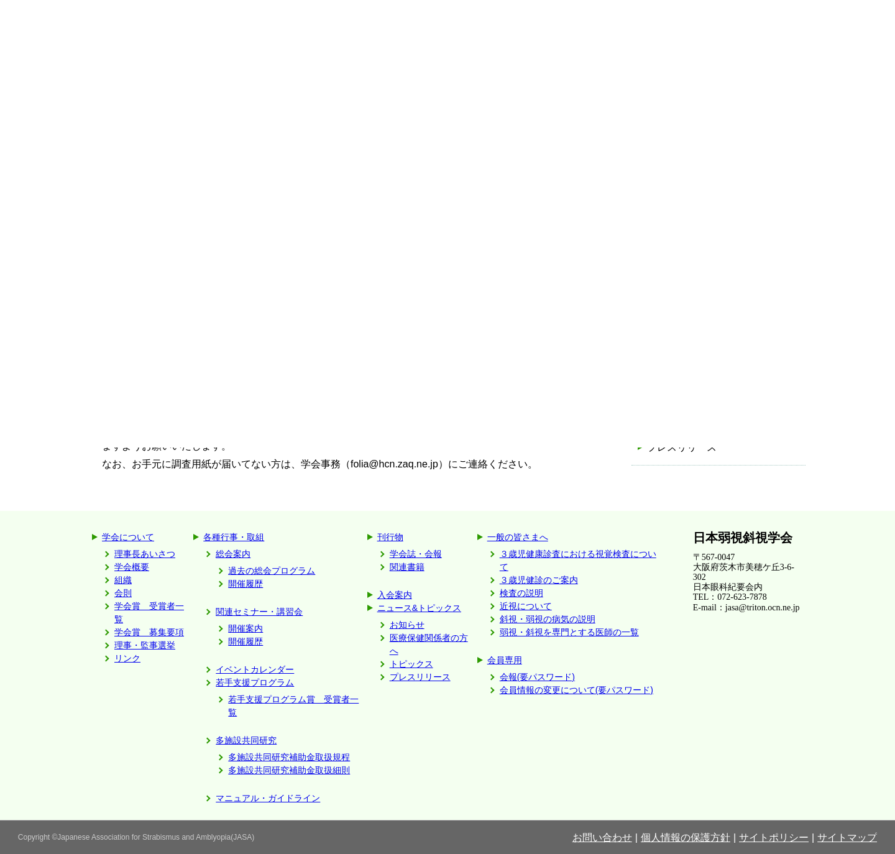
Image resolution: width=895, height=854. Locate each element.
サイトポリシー (774, 837)
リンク (127, 658)
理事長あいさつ (144, 554)
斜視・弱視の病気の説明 (547, 619)
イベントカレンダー (255, 669)
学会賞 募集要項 (149, 632)
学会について (128, 537)
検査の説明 (521, 593)
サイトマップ (847, 837)
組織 (123, 580)
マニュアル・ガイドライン (268, 798)
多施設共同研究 (246, 740)
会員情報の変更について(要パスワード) (576, 690)
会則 (123, 593)
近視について (526, 606)
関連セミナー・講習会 (259, 612)
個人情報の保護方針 (685, 837)
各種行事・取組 (233, 537)
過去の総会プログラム (271, 571)
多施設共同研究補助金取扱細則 (289, 770)
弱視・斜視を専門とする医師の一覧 (569, 632)
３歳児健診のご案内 (539, 580)
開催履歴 (245, 584)
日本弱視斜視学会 (742, 537)
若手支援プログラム (255, 682)
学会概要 (131, 567)
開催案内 (245, 628)
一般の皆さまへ (517, 537)
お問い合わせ (602, 837)
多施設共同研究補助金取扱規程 (289, 757)
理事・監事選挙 (144, 645)
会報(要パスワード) (537, 677)
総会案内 (233, 554)
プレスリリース (682, 447)
